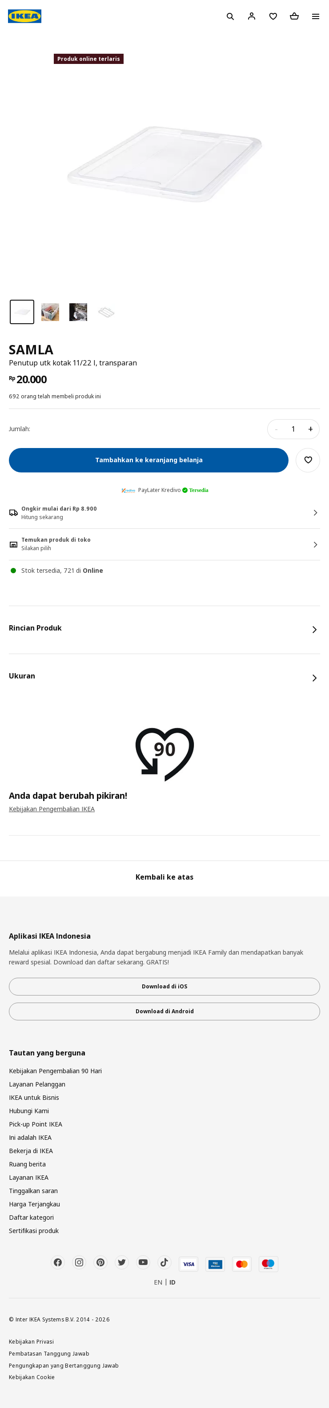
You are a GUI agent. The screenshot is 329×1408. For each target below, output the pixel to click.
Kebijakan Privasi (31, 1341)
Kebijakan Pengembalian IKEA (52, 809)
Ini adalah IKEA (30, 1137)
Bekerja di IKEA (31, 1150)
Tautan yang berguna (47, 1053)
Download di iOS (164, 986)
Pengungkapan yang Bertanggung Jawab (64, 1365)
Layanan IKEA (28, 1177)
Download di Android (165, 1011)
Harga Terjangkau (34, 1204)
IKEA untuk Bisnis (34, 1097)
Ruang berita (27, 1164)
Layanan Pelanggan (37, 1084)
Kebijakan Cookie (32, 1376)
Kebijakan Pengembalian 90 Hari (55, 1071)
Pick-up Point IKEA (35, 1124)
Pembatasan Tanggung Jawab (49, 1353)
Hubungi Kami (29, 1111)
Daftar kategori (31, 1217)
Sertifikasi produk (34, 1230)
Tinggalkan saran (33, 1190)
